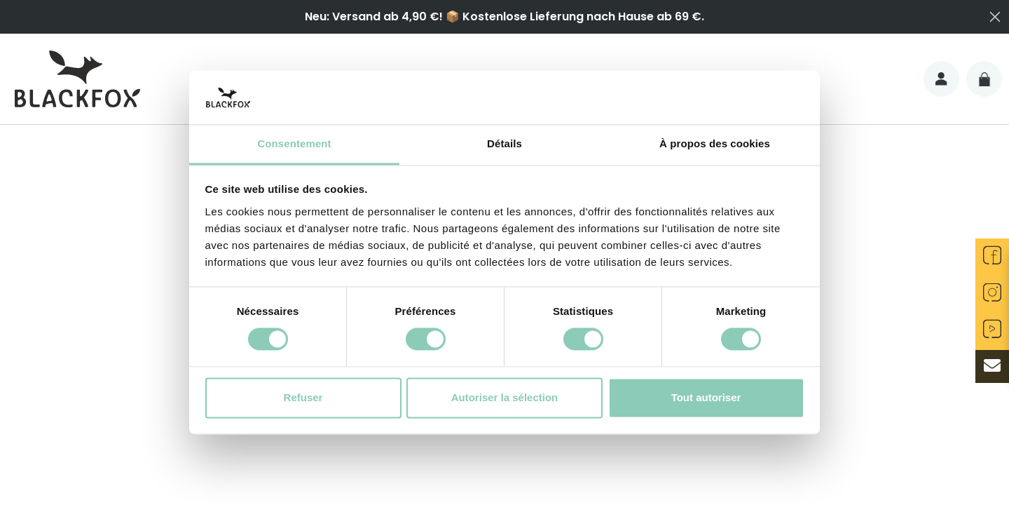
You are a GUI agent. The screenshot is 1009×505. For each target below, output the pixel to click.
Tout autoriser (706, 397)
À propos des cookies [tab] (714, 143)
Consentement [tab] (294, 143)
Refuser (303, 397)
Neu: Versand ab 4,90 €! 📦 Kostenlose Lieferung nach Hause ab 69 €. (504, 16)
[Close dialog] (995, 17)
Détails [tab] (504, 143)
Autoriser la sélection (504, 397)
